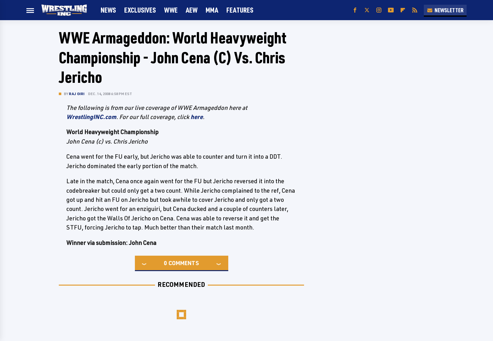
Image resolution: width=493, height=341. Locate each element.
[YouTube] (391, 10)
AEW (191, 10)
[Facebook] (355, 10)
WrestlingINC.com (91, 117)
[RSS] (415, 10)
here (197, 117)
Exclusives (140, 10)
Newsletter (445, 10)
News (108, 10)
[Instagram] (379, 10)
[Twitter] (367, 10)
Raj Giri (77, 93)
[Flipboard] (403, 10)
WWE (171, 10)
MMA (212, 10)
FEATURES (239, 10)
